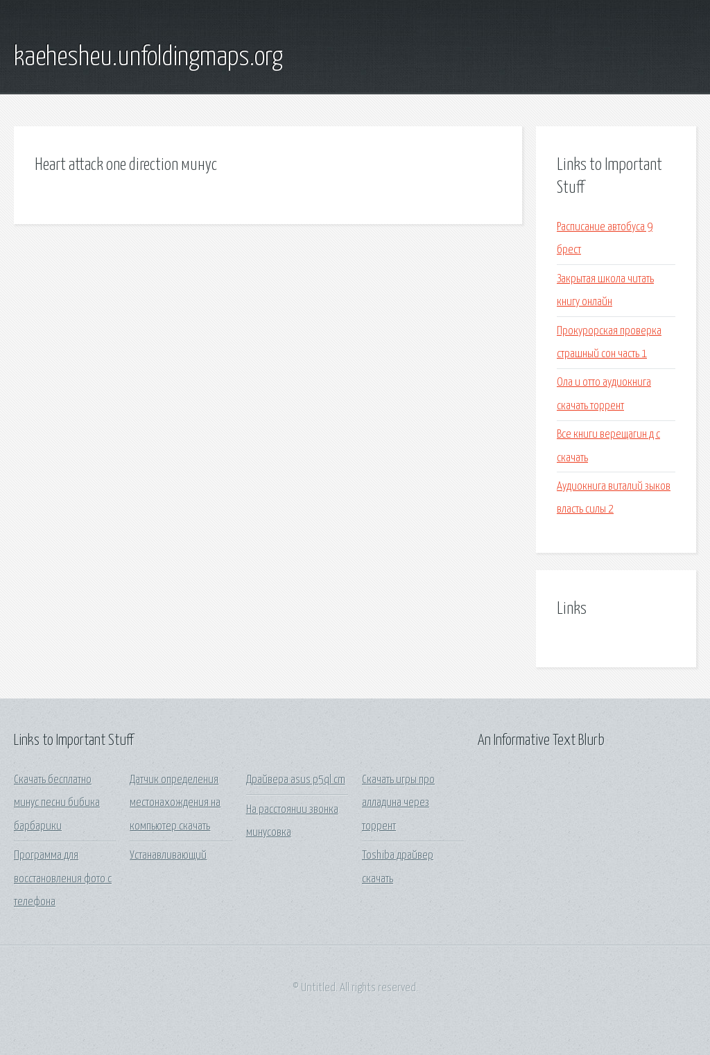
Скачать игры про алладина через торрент (398, 803)
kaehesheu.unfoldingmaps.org (148, 57)
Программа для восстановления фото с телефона (63, 879)
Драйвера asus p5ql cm (295, 780)
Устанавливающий (168, 855)
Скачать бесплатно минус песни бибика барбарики (57, 803)
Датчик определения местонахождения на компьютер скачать (175, 803)
